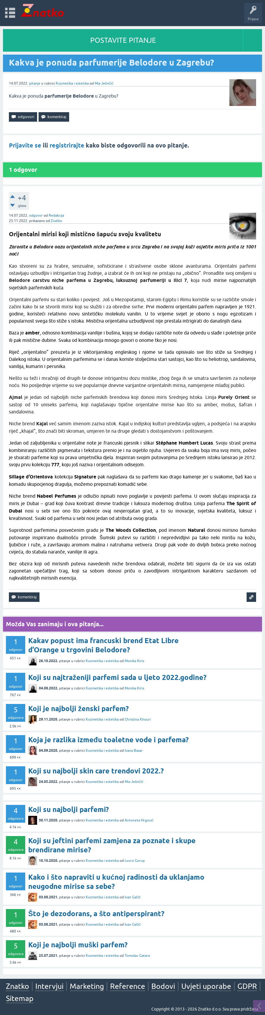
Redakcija (56, 215)
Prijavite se (25, 145)
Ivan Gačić (133, 897)
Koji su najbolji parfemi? (68, 809)
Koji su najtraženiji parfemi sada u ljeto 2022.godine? (117, 677)
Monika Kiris (134, 661)
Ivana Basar (134, 750)
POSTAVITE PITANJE (123, 40)
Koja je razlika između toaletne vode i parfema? (108, 739)
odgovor (36, 215)
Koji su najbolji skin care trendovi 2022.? (96, 771)
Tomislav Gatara (137, 956)
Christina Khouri (138, 719)
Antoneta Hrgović (139, 820)
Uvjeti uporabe (206, 986)
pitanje (34, 83)
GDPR (247, 986)
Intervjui (49, 986)
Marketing (87, 986)
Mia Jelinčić (104, 83)
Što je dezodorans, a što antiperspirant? (96, 913)
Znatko (56, 221)
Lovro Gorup (135, 861)
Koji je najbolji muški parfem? (78, 945)
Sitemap (20, 998)
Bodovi (163, 986)
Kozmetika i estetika (72, 83)
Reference (127, 986)
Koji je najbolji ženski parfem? (78, 708)
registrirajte (67, 145)
